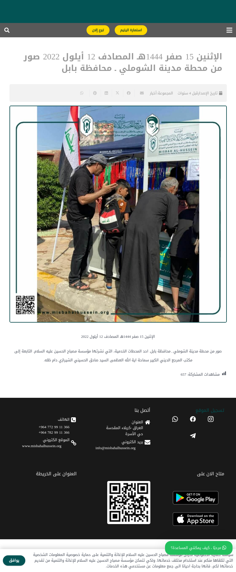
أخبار (153, 93)
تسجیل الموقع (209, 410)
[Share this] (128, 93)
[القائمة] (229, 30)
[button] (7, 30)
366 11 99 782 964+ (54, 432)
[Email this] (139, 93)
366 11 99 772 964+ (54, 427)
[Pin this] (95, 93)
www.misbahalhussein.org (42, 445)
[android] (193, 498)
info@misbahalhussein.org (115, 447)
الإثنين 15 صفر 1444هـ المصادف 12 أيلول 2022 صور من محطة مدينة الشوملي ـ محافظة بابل (123, 62)
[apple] (193, 519)
